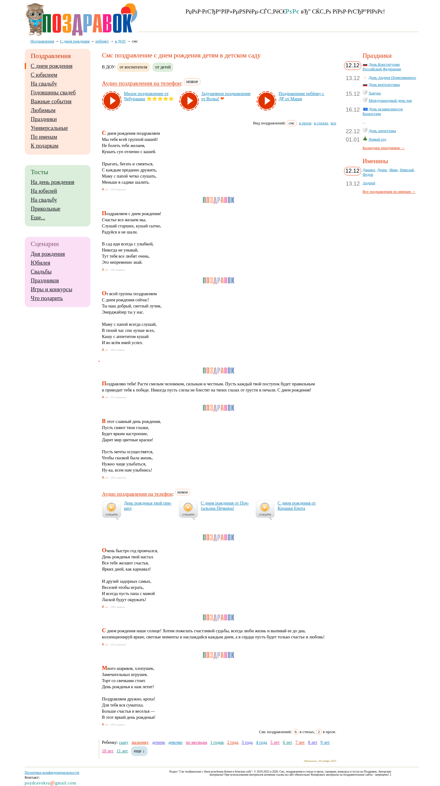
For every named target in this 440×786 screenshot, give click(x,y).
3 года (247, 742)
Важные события (51, 101)
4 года (261, 742)
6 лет (287, 742)
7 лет (300, 742)
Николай (407, 170)
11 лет (122, 750)
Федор (368, 174)
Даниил (369, 170)
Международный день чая (390, 100)
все (333, 123)
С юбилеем (44, 75)
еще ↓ (139, 750)
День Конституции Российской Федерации (382, 66)
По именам (44, 137)
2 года (232, 742)
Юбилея (40, 263)
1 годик (217, 742)
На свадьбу (44, 84)
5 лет (275, 742)
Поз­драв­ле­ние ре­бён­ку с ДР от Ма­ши (301, 96)
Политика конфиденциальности (52, 772)
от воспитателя (133, 66)
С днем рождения (52, 66)
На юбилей (44, 191)
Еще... (38, 218)
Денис (382, 170)
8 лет (312, 742)
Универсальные (49, 128)
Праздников (45, 280)
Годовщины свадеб (53, 93)
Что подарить (47, 298)
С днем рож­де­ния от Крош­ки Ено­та (296, 506)
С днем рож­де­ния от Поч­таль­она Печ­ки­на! (225, 506)
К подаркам (45, 146)
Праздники (44, 119)
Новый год (378, 139)
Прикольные (46, 209)
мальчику (140, 742)
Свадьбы (41, 272)
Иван (393, 170)
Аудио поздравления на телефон (141, 83)
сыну (123, 742)
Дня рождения (48, 254)
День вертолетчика (384, 85)
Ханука (375, 93)
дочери (158, 742)
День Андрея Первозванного (392, 77)
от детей (162, 66)
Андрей (369, 183)
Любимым (43, 110)
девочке (175, 742)
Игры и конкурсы (51, 289)
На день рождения (53, 182)
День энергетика (382, 131)
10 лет (107, 750)
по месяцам (196, 742)
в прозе (305, 123)
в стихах (321, 123)
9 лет (325, 742)
